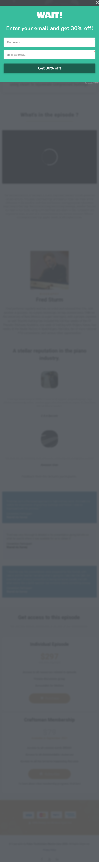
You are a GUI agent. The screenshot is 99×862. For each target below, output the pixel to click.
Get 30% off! (49, 68)
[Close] (97, 2)
